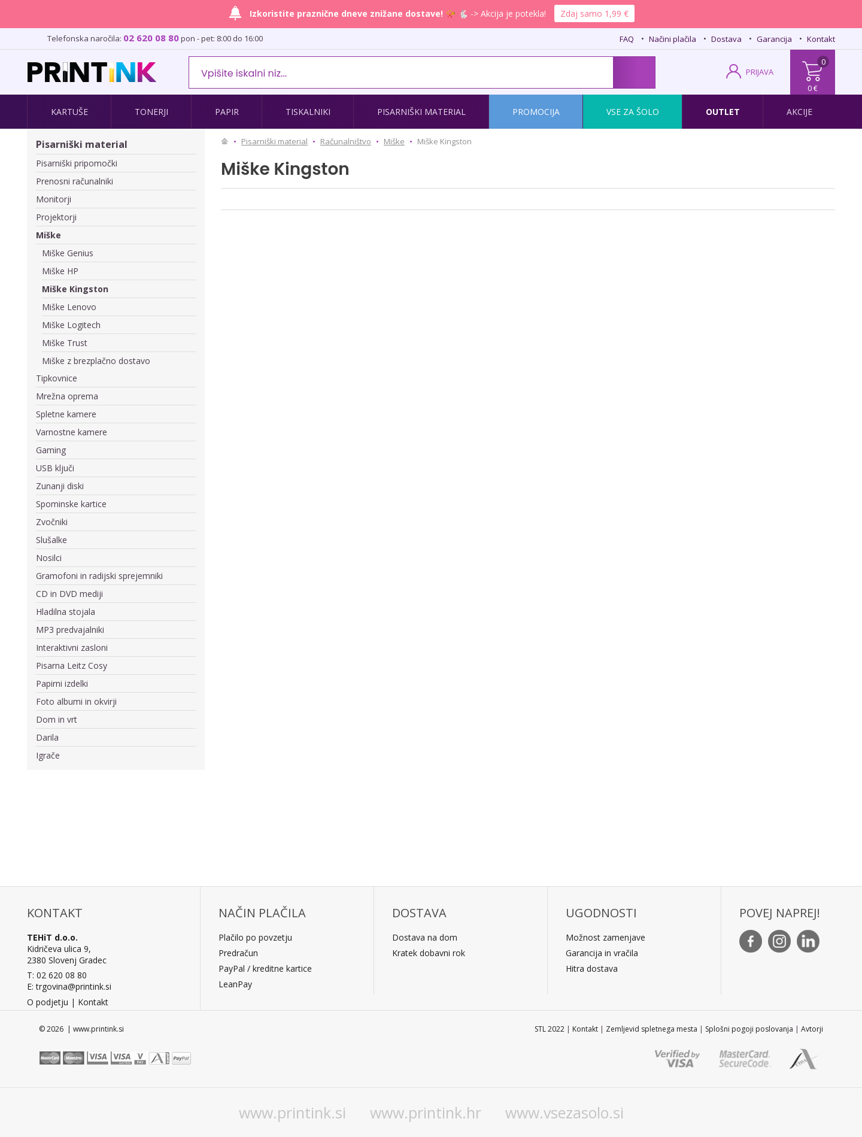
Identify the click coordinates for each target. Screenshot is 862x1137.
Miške (48, 235)
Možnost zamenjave (605, 937)
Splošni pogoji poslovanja (749, 1029)
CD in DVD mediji (69, 593)
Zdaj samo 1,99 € (594, 13)
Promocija (536, 111)
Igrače (48, 755)
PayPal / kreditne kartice (265, 968)
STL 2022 (549, 1029)
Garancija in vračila (602, 953)
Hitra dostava (592, 968)
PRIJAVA (759, 71)
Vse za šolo (632, 111)
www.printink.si (292, 1112)
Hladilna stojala (65, 611)
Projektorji (56, 217)
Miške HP (60, 271)
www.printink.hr (425, 1112)
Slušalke (51, 539)
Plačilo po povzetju (255, 937)
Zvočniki (52, 521)
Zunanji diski (60, 486)
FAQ (627, 39)
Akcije (799, 111)
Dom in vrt (56, 719)
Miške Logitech (71, 325)
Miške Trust (64, 342)
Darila (47, 737)
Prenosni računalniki (74, 181)
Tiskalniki (308, 111)
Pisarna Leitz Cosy (71, 665)
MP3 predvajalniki (70, 629)
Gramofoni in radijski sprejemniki (99, 575)
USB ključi (55, 468)
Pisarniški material (421, 111)
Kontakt (821, 39)
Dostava (726, 39)
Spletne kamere (66, 414)
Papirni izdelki (62, 683)
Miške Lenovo (69, 307)
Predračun (238, 953)
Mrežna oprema (67, 396)
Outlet (723, 111)
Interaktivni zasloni (72, 647)
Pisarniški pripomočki (76, 163)
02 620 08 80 (151, 38)
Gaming (51, 450)
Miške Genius (67, 253)
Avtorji (812, 1029)
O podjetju (47, 1002)
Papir (227, 111)
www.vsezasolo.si (564, 1112)
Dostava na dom (424, 937)
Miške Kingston (75, 289)
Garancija (774, 39)
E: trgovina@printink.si (69, 986)
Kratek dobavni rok (428, 953)
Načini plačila (672, 39)
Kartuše (69, 111)
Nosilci (49, 557)
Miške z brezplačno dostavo (96, 360)
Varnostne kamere (71, 432)
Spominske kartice (71, 504)
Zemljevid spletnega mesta (651, 1029)
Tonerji (151, 111)
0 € (813, 88)
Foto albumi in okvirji (76, 701)
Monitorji (53, 199)
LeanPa (233, 984)
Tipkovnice (56, 378)
